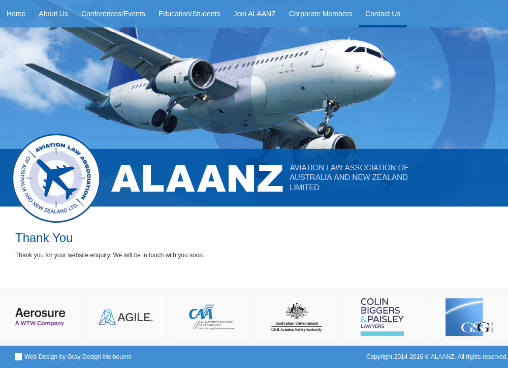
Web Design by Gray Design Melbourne (78, 356)
